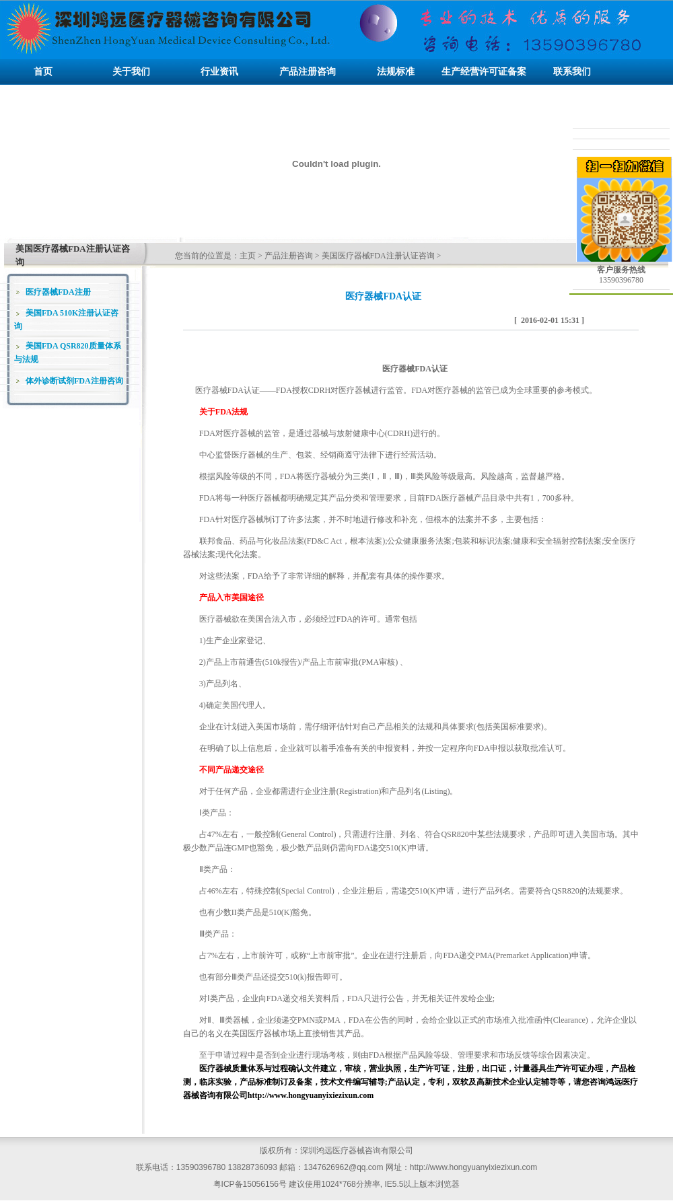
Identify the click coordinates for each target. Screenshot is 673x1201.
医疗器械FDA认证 (227, 390)
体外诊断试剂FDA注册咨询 (74, 381)
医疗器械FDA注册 (58, 292)
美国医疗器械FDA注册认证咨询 (378, 255)
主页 (248, 255)
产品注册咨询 (288, 255)
